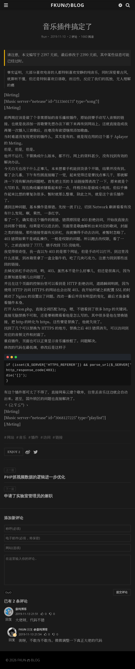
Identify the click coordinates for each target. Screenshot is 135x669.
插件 (34, 437)
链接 (59, 437)
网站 (10, 437)
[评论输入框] (67, 570)
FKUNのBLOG (67, 5)
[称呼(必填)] (67, 528)
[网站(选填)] (67, 548)
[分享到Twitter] (35, 451)
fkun (44, 37)
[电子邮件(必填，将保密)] (67, 538)
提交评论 (122, 592)
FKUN (22, 629)
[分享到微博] (27, 451)
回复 (8, 619)
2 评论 (73, 37)
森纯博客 (21, 609)
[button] (6, 5)
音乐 (22, 437)
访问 (47, 437)
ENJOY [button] (13, 452)
